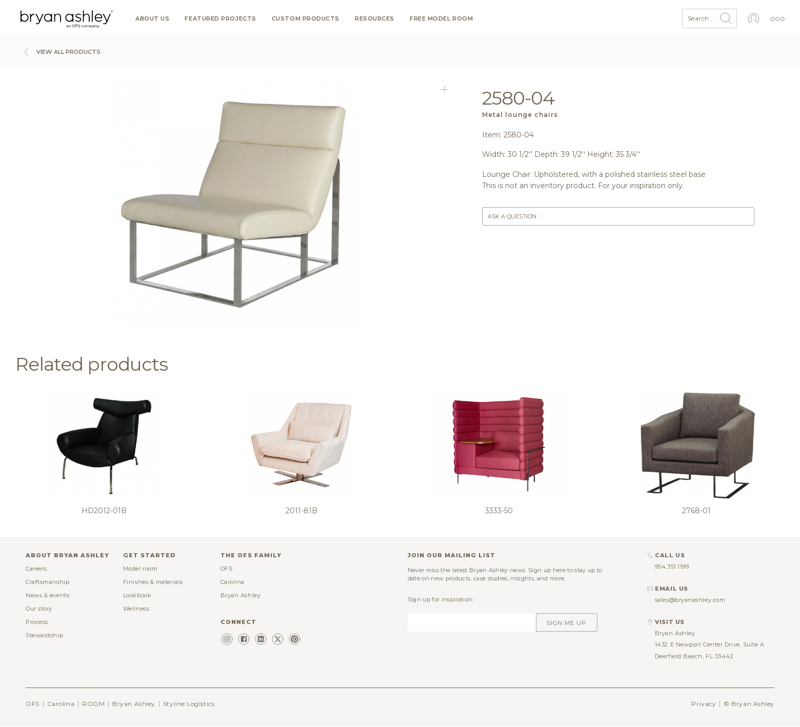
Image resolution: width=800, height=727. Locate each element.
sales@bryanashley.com (690, 599)
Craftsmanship (47, 581)
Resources (374, 19)
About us (152, 19)
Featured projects (220, 19)
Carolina (233, 581)
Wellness (136, 608)
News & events (47, 595)
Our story (39, 608)
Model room (140, 568)
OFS (227, 568)
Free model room (441, 19)
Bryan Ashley (241, 595)
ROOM (93, 704)
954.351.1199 (672, 566)
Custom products (305, 19)
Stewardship (44, 635)
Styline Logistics (188, 704)
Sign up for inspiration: (441, 599)
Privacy (703, 704)
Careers (36, 568)
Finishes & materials (153, 581)
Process (37, 621)
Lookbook (137, 595)
